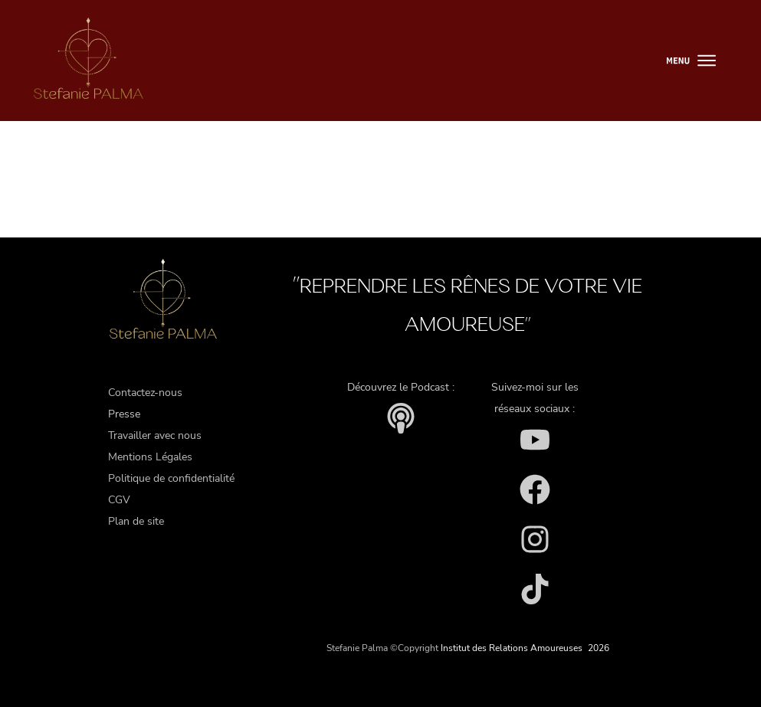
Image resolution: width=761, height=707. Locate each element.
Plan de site (136, 521)
